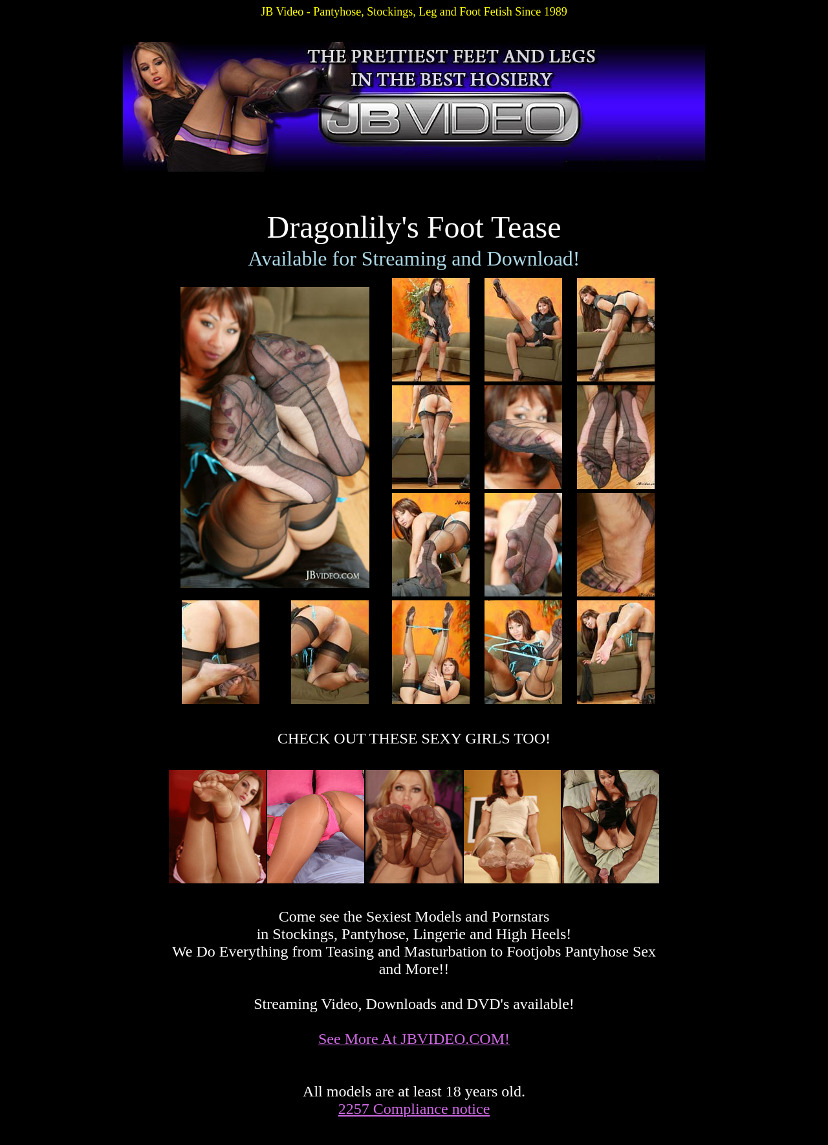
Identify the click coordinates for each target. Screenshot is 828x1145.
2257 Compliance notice (414, 1108)
